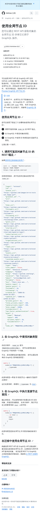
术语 (18, 507)
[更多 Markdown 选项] (22, 46)
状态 (28, 507)
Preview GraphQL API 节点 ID (13, 91)
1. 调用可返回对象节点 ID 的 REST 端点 (18, 153)
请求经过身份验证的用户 (14, 160)
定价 (32, 507)
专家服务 (5, 509)
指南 (17, 18)
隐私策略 (4, 479)
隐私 (23, 507)
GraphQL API (9, 18)
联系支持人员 (7, 492)
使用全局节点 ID (27, 18)
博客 (10, 509)
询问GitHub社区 (8, 489)
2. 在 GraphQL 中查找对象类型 (19, 338)
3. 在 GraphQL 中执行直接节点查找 (19, 392)
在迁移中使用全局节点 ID (17, 441)
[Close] (34, 3)
